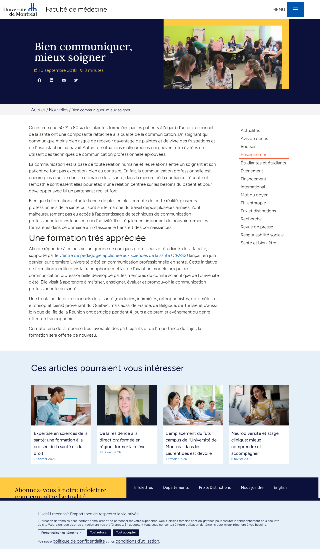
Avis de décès (254, 138)
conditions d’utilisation (137, 541)
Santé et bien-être (258, 243)
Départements (176, 487)
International (253, 187)
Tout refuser (99, 532)
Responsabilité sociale (262, 235)
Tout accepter (126, 532)
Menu (278, 9)
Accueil (38, 109)
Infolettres (143, 487)
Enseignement (255, 154)
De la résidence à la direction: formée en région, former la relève (123, 440)
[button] (39, 80)
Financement (253, 179)
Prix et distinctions (258, 211)
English (280, 487)
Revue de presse (257, 227)
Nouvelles (58, 109)
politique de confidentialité (79, 541)
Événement (252, 171)
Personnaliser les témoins (61, 533)
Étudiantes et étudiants (263, 163)
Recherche (251, 219)
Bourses (248, 146)
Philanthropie (253, 203)
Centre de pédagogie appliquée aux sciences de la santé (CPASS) (124, 255)
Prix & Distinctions (215, 487)
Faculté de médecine (76, 9)
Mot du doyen (254, 195)
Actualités (250, 130)
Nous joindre (252, 487)
